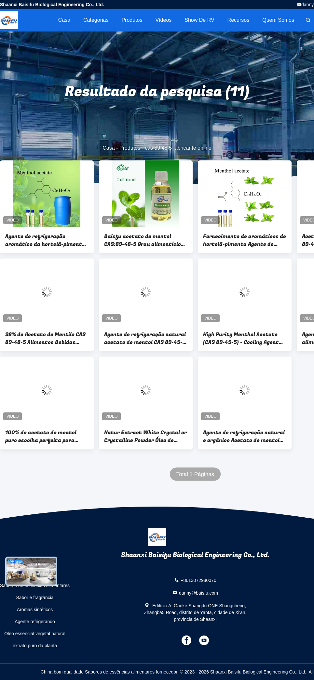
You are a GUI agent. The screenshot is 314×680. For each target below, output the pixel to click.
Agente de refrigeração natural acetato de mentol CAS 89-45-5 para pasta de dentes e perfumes (145, 338)
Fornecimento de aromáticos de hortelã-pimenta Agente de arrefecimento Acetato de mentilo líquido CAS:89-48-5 (244, 240)
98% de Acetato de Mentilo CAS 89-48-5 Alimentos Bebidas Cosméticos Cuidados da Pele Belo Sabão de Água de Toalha (45, 338)
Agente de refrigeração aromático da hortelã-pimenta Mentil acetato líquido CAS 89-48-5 (45, 240)
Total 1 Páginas (195, 474)
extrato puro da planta (35, 645)
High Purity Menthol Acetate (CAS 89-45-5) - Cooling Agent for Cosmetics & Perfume (241, 338)
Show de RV (199, 20)
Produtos (131, 20)
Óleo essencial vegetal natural (34, 633)
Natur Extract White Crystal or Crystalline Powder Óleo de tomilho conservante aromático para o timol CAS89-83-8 (145, 436)
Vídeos (163, 20)
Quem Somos (278, 20)
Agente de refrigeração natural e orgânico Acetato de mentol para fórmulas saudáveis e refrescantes (244, 436)
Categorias (95, 20)
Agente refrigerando (35, 621)
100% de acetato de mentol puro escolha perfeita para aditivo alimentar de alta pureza (40, 436)
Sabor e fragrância (34, 597)
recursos (238, 20)
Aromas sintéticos (35, 609)
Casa (64, 20)
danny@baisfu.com (198, 593)
